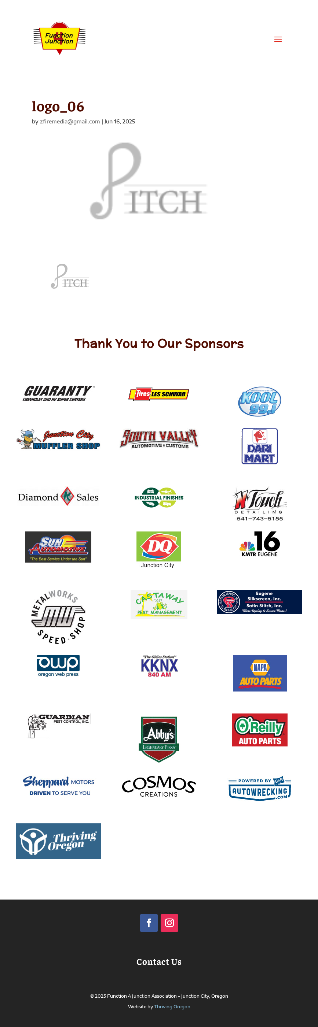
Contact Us (159, 961)
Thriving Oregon (172, 1006)
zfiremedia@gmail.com (70, 121)
